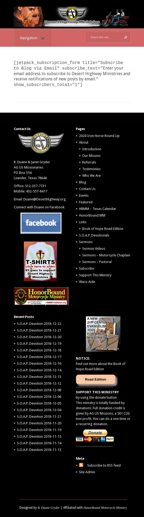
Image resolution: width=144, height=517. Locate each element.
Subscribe (86, 268)
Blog (82, 182)
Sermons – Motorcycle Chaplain (106, 255)
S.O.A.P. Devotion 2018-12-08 (39, 390)
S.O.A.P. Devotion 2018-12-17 (39, 357)
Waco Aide (87, 282)
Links (82, 222)
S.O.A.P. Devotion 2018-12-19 (39, 344)
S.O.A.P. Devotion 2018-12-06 (39, 397)
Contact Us (87, 189)
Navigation (32, 38)
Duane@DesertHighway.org (44, 199)
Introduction (91, 149)
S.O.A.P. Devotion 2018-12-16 (39, 363)
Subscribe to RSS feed (104, 465)
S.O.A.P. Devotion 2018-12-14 (39, 370)
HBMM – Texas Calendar (97, 209)
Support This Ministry (95, 275)
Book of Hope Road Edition (102, 229)
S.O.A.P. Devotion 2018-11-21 (39, 417)
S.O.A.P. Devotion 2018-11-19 (39, 430)
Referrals (89, 162)
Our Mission (91, 156)
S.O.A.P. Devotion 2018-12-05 (39, 403)
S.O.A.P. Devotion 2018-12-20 (39, 337)
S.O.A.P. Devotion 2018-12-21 (39, 330)
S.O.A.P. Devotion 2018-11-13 (39, 450)
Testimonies (91, 169)
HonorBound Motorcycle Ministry (105, 508)
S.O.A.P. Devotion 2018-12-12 (39, 383)
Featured (86, 202)
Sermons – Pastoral (97, 262)
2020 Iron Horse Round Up (99, 136)
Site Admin (87, 472)
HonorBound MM (92, 215)
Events (84, 195)
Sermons (86, 242)
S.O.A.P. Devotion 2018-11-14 (39, 443)
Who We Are (91, 176)
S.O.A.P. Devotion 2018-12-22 (39, 324)
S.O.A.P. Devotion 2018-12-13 (39, 377)
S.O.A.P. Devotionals (94, 235)
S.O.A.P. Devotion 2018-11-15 (39, 436)
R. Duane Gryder (49, 508)
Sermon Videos (93, 249)
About (83, 142)
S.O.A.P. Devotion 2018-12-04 (39, 410)
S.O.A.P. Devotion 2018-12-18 (39, 350)
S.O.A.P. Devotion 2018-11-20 (39, 423)
